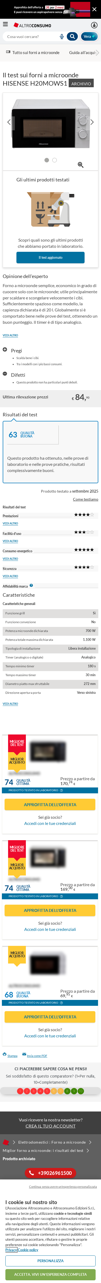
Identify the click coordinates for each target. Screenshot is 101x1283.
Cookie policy (28, 1250)
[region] (50, 1231)
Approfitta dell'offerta (50, 804)
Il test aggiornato (50, 258)
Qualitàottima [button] (23, 782)
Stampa (10, 1055)
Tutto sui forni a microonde (33, 52)
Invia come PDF (34, 1055)
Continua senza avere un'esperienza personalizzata (63, 1186)
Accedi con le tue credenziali (50, 823)
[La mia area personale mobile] (95, 25)
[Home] (6, 1142)
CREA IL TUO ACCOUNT (51, 1125)
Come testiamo (85, 499)
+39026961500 (50, 1173)
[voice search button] (60, 36)
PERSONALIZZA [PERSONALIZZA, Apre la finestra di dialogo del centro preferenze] (50, 1261)
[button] (61, 791)
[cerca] (24, 36)
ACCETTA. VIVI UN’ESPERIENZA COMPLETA (50, 1274)
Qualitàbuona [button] (23, 994)
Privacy (11, 1250)
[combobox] (40, 36)
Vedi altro (10, 335)
